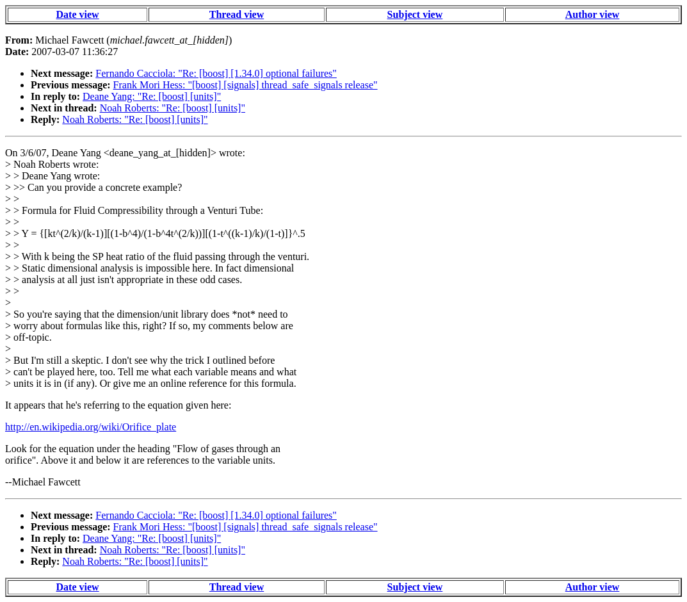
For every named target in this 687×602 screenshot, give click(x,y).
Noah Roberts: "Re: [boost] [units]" (172, 107)
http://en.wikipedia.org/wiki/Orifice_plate (90, 426)
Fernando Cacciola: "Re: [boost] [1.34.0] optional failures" (216, 73)
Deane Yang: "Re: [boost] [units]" (152, 96)
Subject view (415, 14)
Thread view (236, 14)
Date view (77, 14)
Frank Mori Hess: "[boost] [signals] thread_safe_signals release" (245, 84)
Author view (592, 14)
